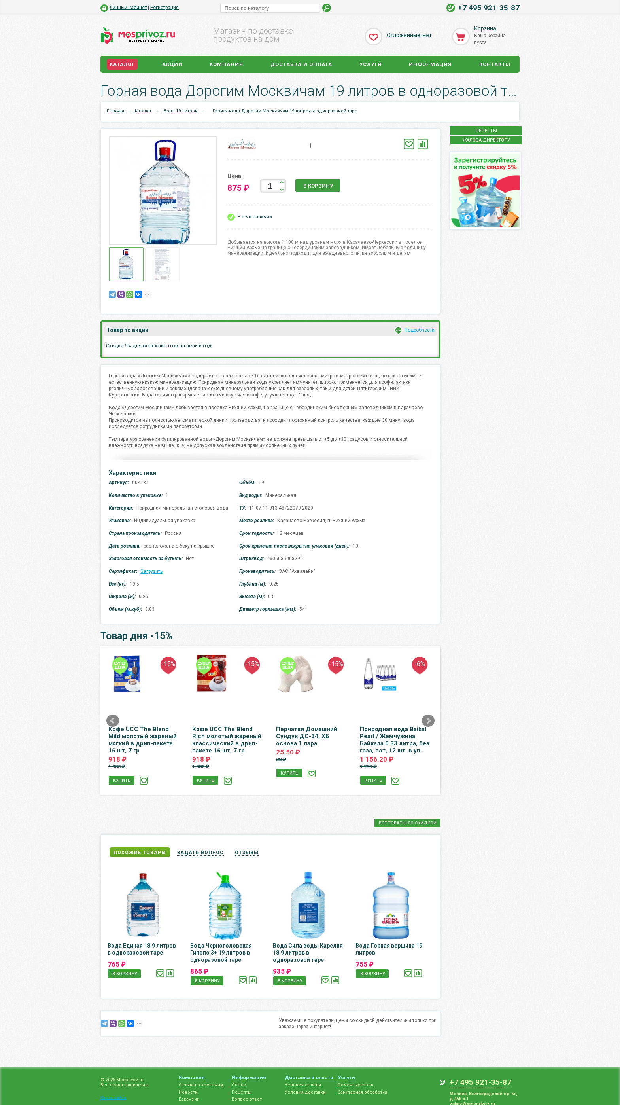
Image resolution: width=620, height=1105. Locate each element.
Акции (172, 64)
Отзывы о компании (201, 1085)
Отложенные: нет (409, 35)
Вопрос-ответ (247, 1099)
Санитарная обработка (362, 1092)
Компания (226, 64)
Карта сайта (113, 1097)
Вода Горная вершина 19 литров (388, 949)
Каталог (122, 64)
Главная (115, 111)
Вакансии (189, 1099)
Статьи (239, 1085)
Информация (430, 64)
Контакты (494, 64)
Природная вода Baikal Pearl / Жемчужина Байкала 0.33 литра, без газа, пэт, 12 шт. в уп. (394, 740)
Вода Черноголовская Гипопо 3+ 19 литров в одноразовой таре (221, 952)
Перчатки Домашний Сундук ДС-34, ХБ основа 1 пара (306, 736)
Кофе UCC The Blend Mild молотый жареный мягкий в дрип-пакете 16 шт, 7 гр (142, 740)
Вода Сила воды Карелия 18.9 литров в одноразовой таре (308, 952)
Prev (112, 721)
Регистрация (164, 7)
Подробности (420, 330)
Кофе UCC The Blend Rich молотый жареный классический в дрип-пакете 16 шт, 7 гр (226, 740)
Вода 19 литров (181, 111)
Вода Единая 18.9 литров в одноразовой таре (142, 949)
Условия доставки (305, 1092)
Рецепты (241, 1092)
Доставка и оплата (301, 64)
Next (428, 721)
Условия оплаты (303, 1085)
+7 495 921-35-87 (489, 7)
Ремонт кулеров (356, 1085)
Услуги (370, 64)
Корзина (485, 28)
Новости (188, 1092)
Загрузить (151, 571)
